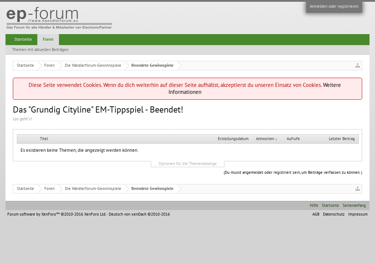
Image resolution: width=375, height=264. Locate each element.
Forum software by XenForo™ (56, 214)
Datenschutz (334, 214)
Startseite (23, 39)
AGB (315, 214)
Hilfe (314, 205)
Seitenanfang (354, 205)
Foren (48, 39)
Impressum (358, 214)
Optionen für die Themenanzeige (188, 163)
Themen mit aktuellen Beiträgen (40, 49)
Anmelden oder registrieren (334, 6)
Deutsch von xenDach (139, 214)
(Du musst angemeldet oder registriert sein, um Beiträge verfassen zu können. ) (293, 172)
